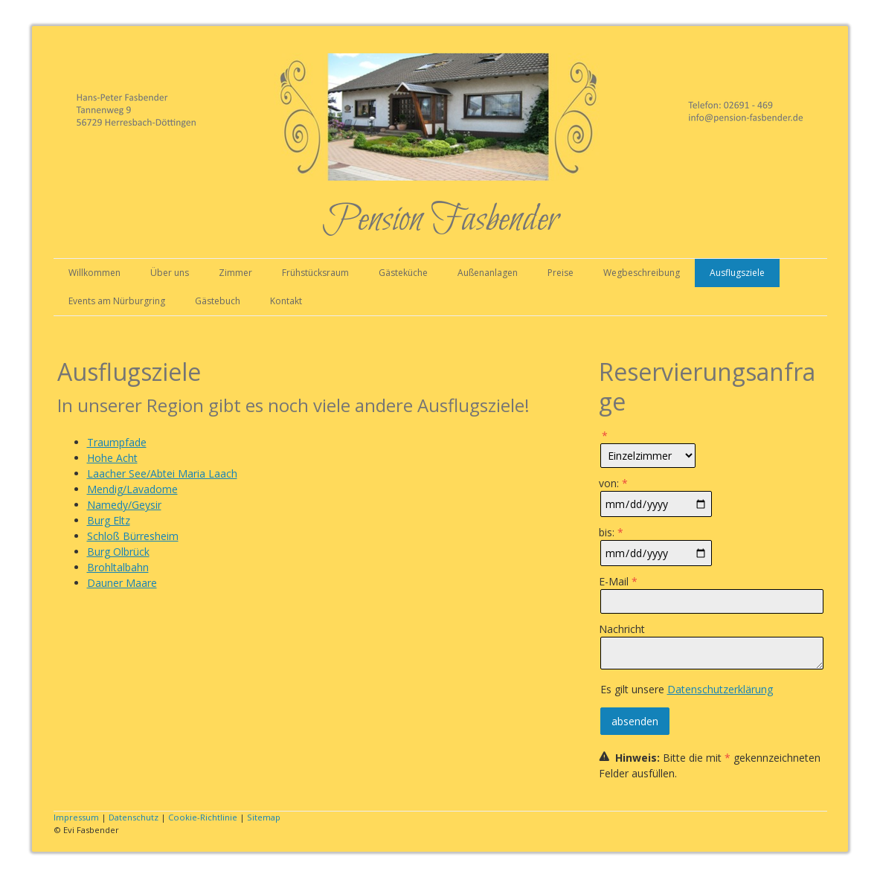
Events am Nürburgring (116, 301)
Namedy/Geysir (124, 505)
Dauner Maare (122, 583)
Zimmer (235, 272)
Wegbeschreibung (641, 272)
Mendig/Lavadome (132, 489)
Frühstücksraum (315, 272)
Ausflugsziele (737, 272)
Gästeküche (403, 272)
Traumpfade (117, 442)
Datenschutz (133, 817)
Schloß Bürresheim (133, 536)
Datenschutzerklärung (720, 689)
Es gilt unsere (686, 689)
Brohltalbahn (118, 567)
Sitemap (263, 817)
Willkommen (94, 272)
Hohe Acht (112, 458)
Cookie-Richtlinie (202, 817)
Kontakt (286, 301)
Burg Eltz (108, 520)
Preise (560, 272)
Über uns (169, 272)
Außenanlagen (487, 272)
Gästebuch (217, 301)
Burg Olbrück (118, 551)
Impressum (76, 817)
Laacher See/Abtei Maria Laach (162, 473)
